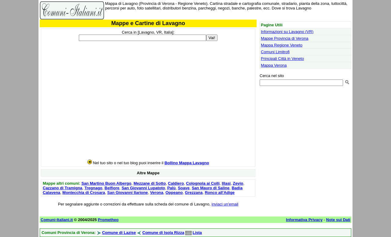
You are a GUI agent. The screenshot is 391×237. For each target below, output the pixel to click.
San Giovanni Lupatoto (143, 188)
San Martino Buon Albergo (106, 183)
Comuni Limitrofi (275, 52)
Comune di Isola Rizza (163, 232)
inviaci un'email (225, 204)
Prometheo (108, 219)
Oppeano (174, 192)
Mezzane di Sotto (149, 183)
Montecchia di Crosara (83, 192)
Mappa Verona (274, 65)
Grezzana (194, 192)
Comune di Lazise (119, 232)
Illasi (226, 183)
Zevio (238, 183)
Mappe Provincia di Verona (284, 38)
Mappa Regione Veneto (281, 45)
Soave (183, 188)
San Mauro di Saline (211, 188)
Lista (197, 232)
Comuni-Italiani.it (57, 219)
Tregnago (94, 188)
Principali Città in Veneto (282, 58)
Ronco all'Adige (220, 192)
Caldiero (176, 183)
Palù (171, 188)
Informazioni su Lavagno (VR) (287, 31)
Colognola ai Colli (203, 183)
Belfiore (111, 188)
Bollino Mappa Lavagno (186, 163)
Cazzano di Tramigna (62, 188)
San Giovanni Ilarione (127, 192)
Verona (156, 192)
